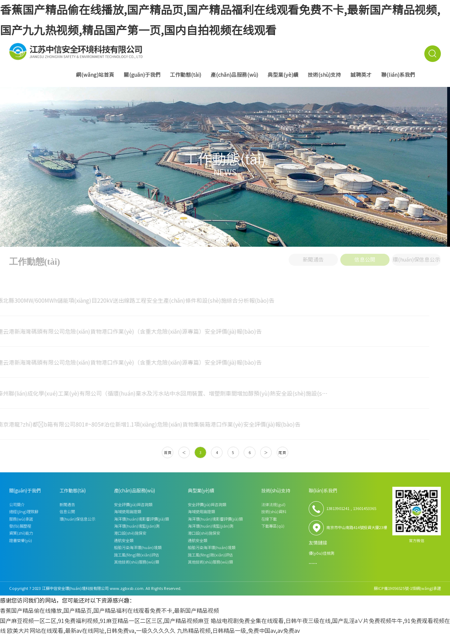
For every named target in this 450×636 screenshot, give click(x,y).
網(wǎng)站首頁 (95, 74)
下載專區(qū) (272, 526)
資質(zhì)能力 (21, 533)
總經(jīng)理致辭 (23, 512)
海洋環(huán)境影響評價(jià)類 (141, 519)
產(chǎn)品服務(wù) (234, 74)
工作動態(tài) (185, 74)
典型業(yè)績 (283, 74)
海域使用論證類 (127, 512)
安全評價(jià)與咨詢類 (133, 504)
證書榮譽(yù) (20, 540)
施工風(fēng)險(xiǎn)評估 (136, 555)
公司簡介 (17, 504)
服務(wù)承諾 (21, 519)
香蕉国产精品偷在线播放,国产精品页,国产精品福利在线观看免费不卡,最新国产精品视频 (109, 610)
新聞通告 (313, 257)
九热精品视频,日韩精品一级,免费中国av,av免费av (238, 631)
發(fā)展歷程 (20, 526)
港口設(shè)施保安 (130, 533)
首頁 (168, 452)
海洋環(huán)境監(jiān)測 (137, 526)
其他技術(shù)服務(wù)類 (136, 562)
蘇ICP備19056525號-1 (393, 588)
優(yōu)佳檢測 (321, 553)
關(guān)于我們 (142, 74)
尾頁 (282, 452)
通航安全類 (123, 540)
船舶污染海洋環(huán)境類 (137, 547)
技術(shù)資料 (273, 512)
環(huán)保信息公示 (416, 257)
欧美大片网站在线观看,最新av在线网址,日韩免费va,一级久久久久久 (91, 631)
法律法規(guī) (273, 504)
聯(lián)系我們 (398, 74)
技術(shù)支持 (324, 74)
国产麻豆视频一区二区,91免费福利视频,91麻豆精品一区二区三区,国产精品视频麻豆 (104, 621)
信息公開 (364, 257)
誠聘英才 (361, 74)
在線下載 (269, 519)
